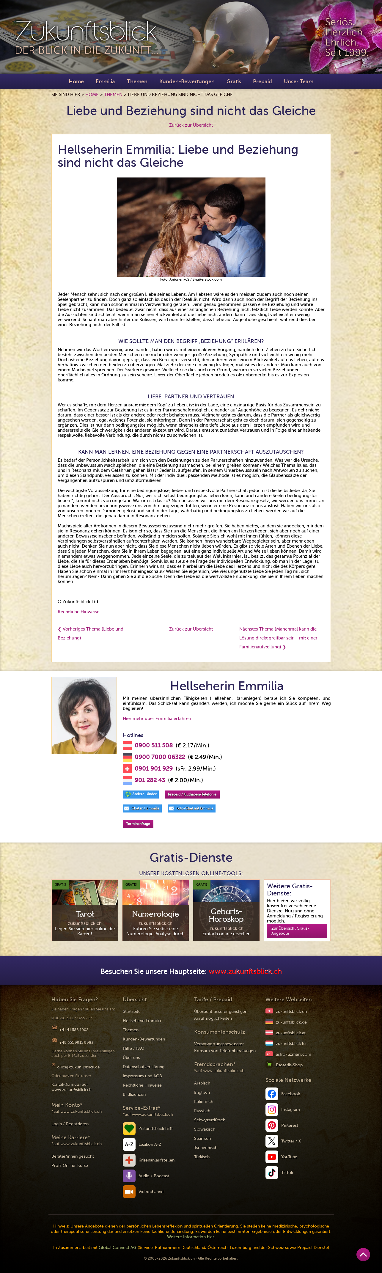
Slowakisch (204, 1129)
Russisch (202, 1111)
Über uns (131, 1057)
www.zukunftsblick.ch (245, 972)
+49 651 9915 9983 (76, 1042)
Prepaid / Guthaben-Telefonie (192, 794)
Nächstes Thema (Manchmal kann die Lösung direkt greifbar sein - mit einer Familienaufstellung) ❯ (278, 638)
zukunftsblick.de (291, 1022)
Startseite (132, 1011)
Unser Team (298, 81)
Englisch (202, 1092)
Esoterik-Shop (289, 1065)
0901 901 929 (154, 769)
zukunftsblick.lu (291, 1043)
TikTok (287, 1172)
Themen (137, 81)
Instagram (290, 1109)
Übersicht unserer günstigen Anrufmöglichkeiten (220, 1015)
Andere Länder (144, 794)
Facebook (290, 1094)
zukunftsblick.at (291, 1033)
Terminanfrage (138, 824)
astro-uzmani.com (293, 1054)
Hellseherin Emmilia (142, 1021)
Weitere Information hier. (191, 1237)
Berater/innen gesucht (72, 1156)
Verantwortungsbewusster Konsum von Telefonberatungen (225, 1047)
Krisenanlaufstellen (157, 1160)
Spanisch (202, 1138)
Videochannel (152, 1191)
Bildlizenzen (134, 1094)
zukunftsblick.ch (291, 1011)
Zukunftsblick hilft (156, 1128)
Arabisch (202, 1083)
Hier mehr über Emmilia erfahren (157, 718)
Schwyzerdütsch (209, 1120)
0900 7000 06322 (160, 757)
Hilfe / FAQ (133, 1048)
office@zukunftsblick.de (78, 1067)
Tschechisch (205, 1147)
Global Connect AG (117, 1247)
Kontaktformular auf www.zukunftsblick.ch (71, 1087)
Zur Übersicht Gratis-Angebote (290, 931)
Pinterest (289, 1125)
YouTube (289, 1157)
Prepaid (262, 81)
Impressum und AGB (142, 1076)
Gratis (234, 81)
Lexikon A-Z (150, 1144)
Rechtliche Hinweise (78, 611)
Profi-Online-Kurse (69, 1165)
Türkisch (202, 1157)
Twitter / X (291, 1141)
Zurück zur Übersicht (191, 125)
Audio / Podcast (154, 1176)
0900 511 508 (154, 745)
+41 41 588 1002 (73, 1029)
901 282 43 (150, 780)
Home (76, 81)
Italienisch (203, 1101)
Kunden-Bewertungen (187, 81)
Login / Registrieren (70, 1124)
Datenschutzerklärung (143, 1067)
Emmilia (105, 81)
